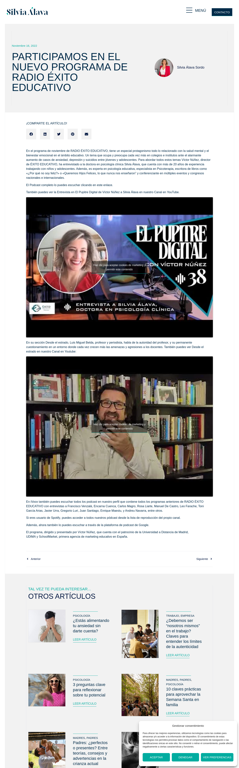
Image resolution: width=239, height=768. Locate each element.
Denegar (185, 757)
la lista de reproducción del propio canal (153, 517)
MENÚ (200, 10)
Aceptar (156, 757)
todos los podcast (86, 501)
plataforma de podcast (119, 525)
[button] (31, 134)
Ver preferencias (217, 757)
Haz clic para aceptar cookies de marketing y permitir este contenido (120, 267)
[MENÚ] (189, 10)
